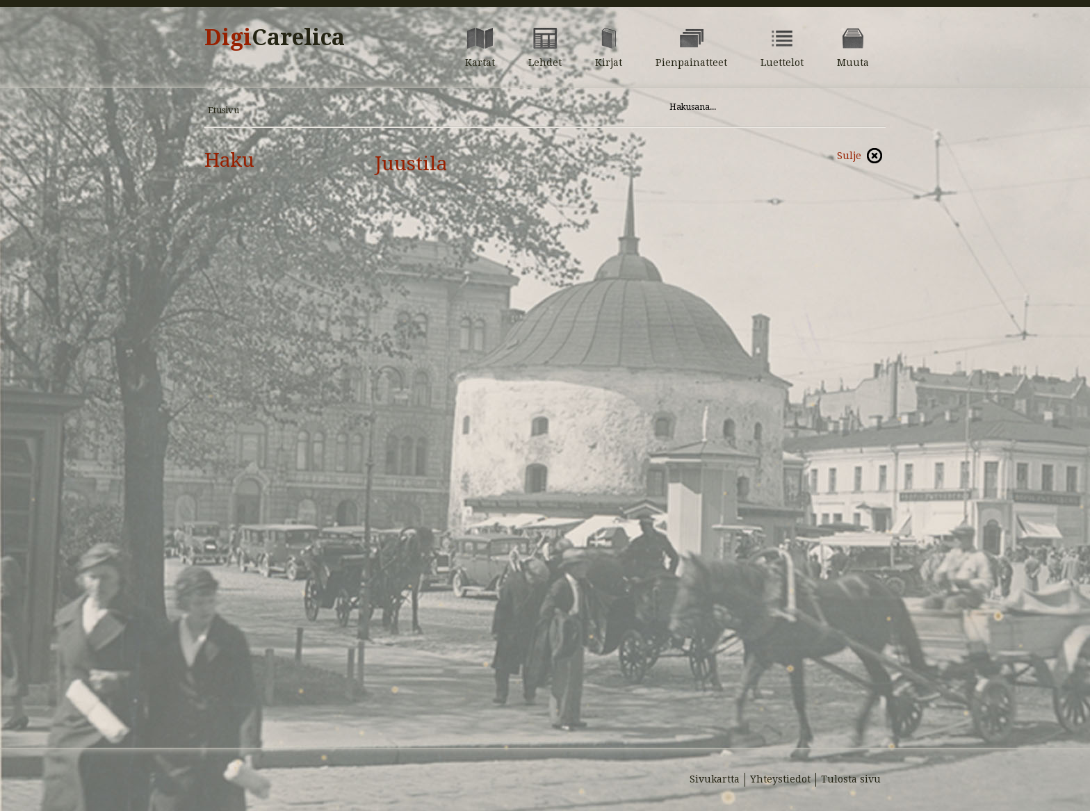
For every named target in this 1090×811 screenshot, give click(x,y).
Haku (229, 160)
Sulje (849, 155)
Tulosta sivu (851, 779)
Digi (274, 37)
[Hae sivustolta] (759, 107)
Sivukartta (715, 779)
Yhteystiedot (780, 779)
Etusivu (223, 110)
